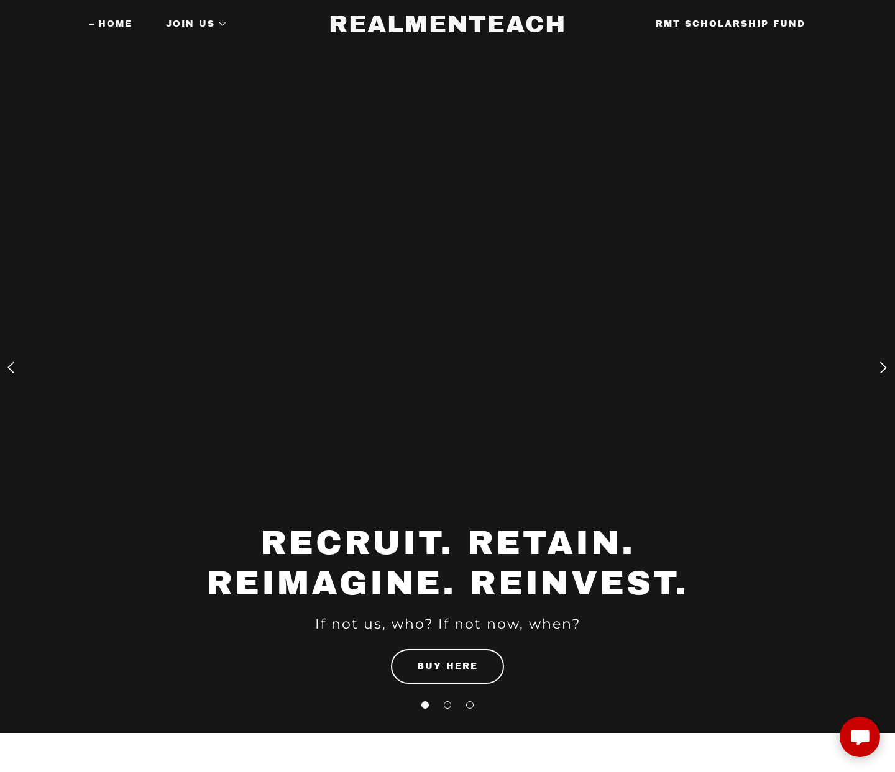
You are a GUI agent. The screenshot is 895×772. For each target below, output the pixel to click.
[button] (425, 705)
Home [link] (115, 24)
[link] (447, 29)
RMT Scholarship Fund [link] (731, 24)
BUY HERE (447, 666)
